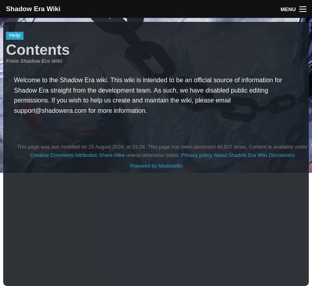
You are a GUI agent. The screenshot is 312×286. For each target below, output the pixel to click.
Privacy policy (196, 155)
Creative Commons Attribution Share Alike (77, 155)
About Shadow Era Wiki (240, 155)
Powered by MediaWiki (156, 166)
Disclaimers (282, 155)
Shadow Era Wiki (33, 9)
